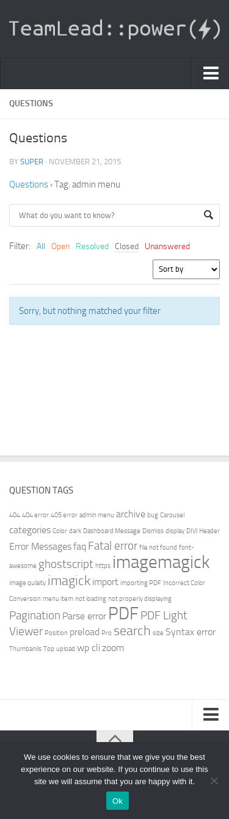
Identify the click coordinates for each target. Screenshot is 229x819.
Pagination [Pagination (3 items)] (34, 615)
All (41, 246)
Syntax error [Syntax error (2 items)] (190, 632)
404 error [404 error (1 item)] (35, 515)
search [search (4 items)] (132, 630)
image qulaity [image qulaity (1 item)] (27, 583)
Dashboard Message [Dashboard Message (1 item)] (111, 531)
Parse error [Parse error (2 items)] (84, 616)
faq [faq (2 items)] (79, 546)
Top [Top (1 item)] (48, 649)
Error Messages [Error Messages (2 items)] (40, 546)
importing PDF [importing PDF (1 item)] (140, 583)
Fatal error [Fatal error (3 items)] (112, 546)
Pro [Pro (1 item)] (106, 633)
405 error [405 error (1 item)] (64, 515)
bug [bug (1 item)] (152, 515)
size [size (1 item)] (158, 633)
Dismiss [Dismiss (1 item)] (153, 531)
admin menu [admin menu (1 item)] (96, 515)
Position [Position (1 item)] (56, 633)
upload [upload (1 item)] (65, 649)
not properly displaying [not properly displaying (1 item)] (140, 599)
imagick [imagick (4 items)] (69, 580)
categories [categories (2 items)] (30, 530)
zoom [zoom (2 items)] (113, 647)
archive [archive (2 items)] (130, 514)
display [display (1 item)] (174, 531)
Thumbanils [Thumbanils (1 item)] (25, 649)
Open (60, 246)
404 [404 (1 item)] (14, 515)
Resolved (92, 246)
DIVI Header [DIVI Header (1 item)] (203, 531)
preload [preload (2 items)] (85, 632)
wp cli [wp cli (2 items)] (88, 647)
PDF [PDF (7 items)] (123, 613)
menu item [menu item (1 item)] (58, 599)
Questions (28, 184)
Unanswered (167, 246)
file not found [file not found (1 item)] (158, 547)
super (31, 161)
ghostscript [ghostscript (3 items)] (65, 564)
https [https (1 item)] (103, 566)
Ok (117, 801)
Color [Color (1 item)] (60, 531)
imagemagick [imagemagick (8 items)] (161, 562)
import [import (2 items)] (105, 582)
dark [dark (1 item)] (75, 531)
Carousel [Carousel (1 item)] (172, 515)
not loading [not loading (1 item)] (90, 599)
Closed (127, 246)
